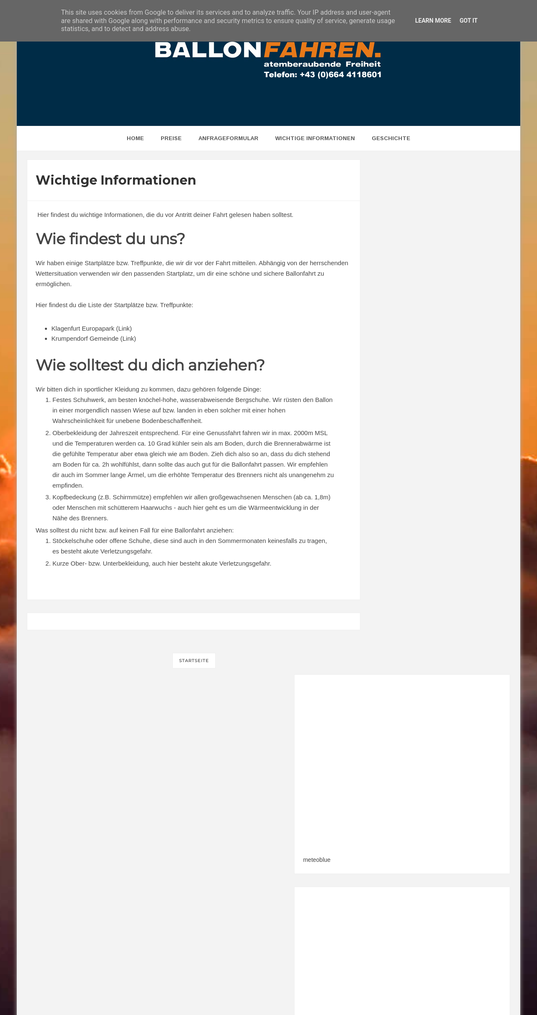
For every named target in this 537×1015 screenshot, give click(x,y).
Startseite (194, 660)
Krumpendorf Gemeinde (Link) (94, 338)
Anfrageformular (228, 138)
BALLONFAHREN (248, 992)
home (135, 138)
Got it (468, 20)
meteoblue (392, 345)
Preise (171, 138)
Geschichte (391, 138)
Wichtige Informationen (315, 138)
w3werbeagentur (352, 992)
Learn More (433, 20)
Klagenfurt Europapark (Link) (92, 328)
